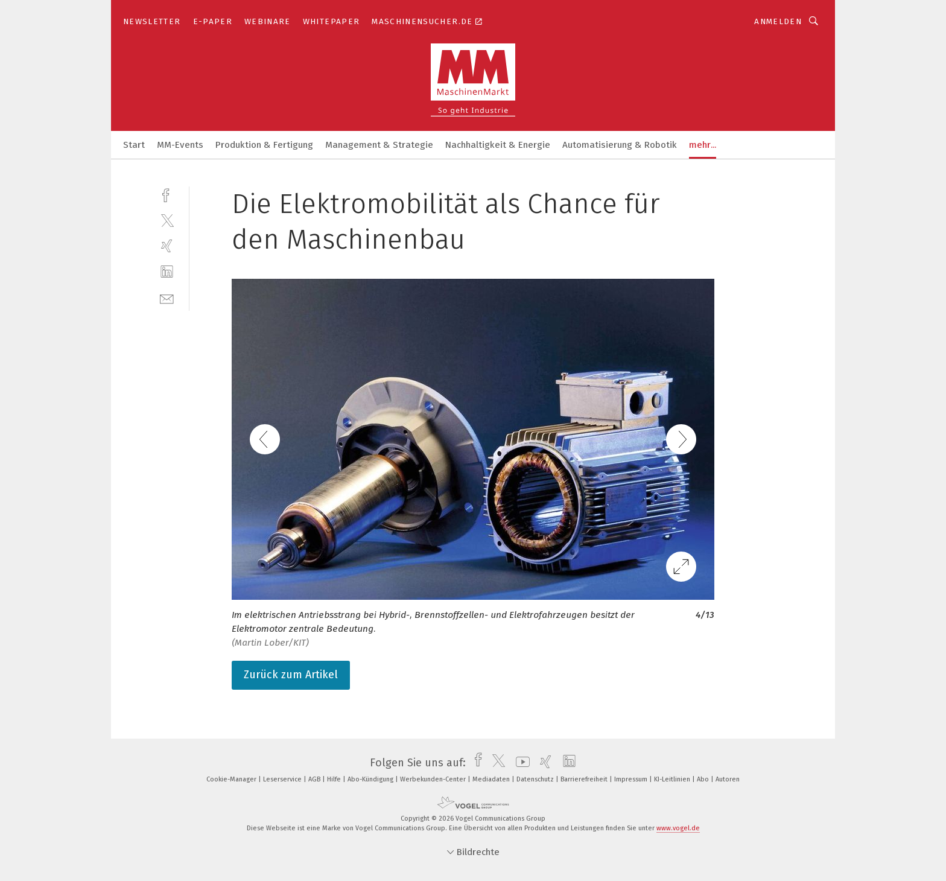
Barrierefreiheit (584, 779)
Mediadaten (492, 779)
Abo (704, 779)
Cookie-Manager (232, 779)
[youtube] (520, 762)
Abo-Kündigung (371, 779)
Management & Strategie (379, 144)
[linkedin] (166, 271)
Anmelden (778, 21)
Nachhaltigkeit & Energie (497, 144)
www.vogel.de (678, 828)
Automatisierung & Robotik (619, 144)
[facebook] (166, 194)
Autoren (728, 779)
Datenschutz (536, 779)
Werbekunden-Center (434, 779)
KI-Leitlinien (673, 779)
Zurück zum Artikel (291, 674)
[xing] (166, 245)
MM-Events (180, 144)
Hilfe (335, 779)
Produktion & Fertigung (264, 144)
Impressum (631, 779)
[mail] (166, 297)
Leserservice (283, 779)
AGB (315, 779)
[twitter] (166, 219)
